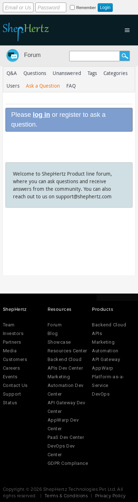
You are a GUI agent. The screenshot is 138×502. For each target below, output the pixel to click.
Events (10, 376)
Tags (92, 73)
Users (12, 85)
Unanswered (67, 73)
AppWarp (102, 368)
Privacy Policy (110, 495)
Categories (115, 73)
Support (12, 394)
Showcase (59, 342)
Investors (13, 333)
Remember (86, 7)
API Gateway (106, 359)
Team (9, 324)
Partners (12, 342)
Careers (11, 368)
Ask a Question (43, 85)
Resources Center (67, 350)
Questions (34, 73)
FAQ (71, 85)
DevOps (101, 394)
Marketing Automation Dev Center (66, 385)
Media (10, 350)
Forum (32, 55)
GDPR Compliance (68, 463)
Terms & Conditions (66, 495)
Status (10, 402)
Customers (15, 359)
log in (41, 114)
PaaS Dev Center (66, 437)
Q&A (11, 73)
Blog (53, 333)
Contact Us (15, 385)
